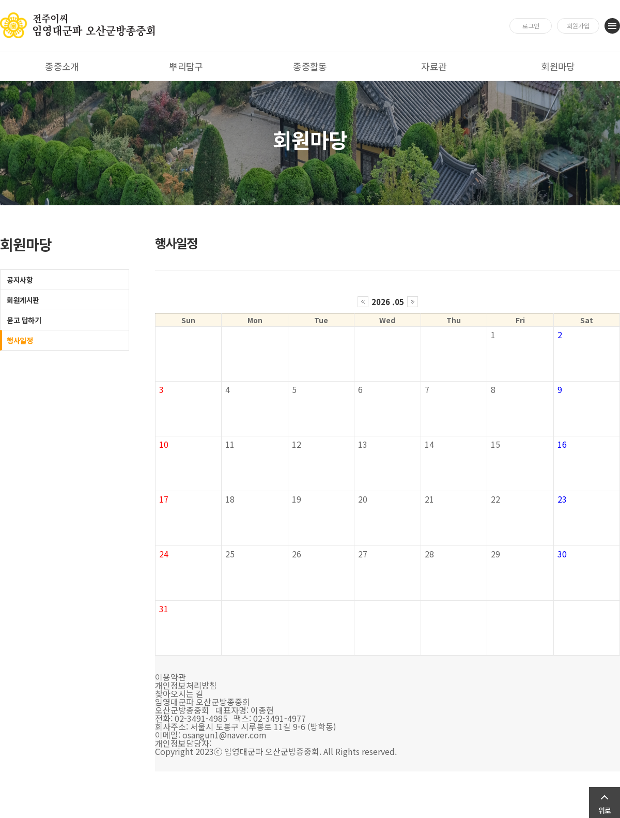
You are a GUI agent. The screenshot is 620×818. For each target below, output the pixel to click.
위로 (604, 810)
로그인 (530, 25)
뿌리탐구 (186, 66)
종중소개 (62, 66)
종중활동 (310, 66)
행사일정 (20, 340)
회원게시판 (23, 300)
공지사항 (20, 280)
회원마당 (558, 66)
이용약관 (170, 677)
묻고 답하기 (24, 320)
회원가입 (578, 25)
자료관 (433, 66)
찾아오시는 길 (179, 693)
